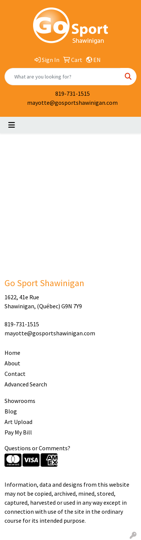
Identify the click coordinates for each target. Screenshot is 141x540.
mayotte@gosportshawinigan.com (72, 102)
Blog (11, 411)
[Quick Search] (63, 76)
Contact (15, 373)
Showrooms (20, 400)
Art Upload (18, 421)
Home (12, 352)
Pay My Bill (18, 432)
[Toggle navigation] (12, 125)
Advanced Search (26, 384)
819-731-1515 (72, 93)
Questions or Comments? (37, 448)
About (12, 363)
